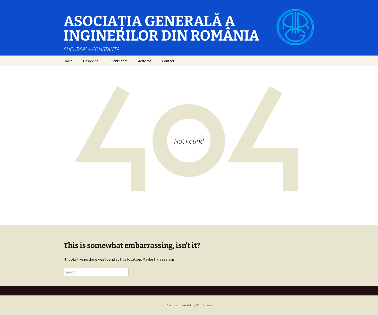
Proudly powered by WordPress (189, 305)
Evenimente (119, 61)
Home (68, 61)
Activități (145, 61)
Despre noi (91, 61)
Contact (168, 61)
